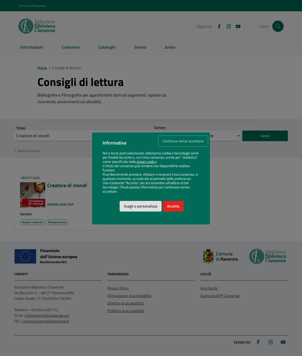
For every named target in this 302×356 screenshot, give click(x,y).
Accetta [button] (173, 206)
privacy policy (146, 162)
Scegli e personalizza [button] (140, 206)
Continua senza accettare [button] (183, 141)
